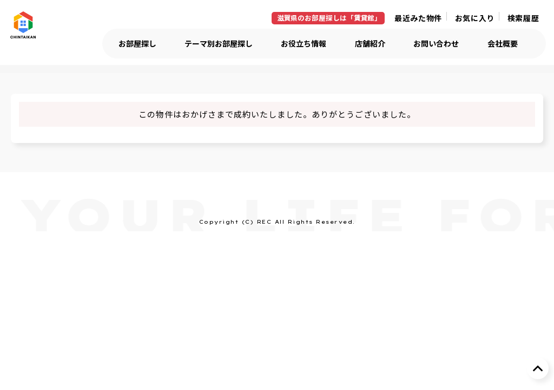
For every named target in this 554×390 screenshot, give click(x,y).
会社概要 (502, 43)
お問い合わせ (436, 43)
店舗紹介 (370, 43)
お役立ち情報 (303, 43)
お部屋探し (137, 43)
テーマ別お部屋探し (218, 43)
